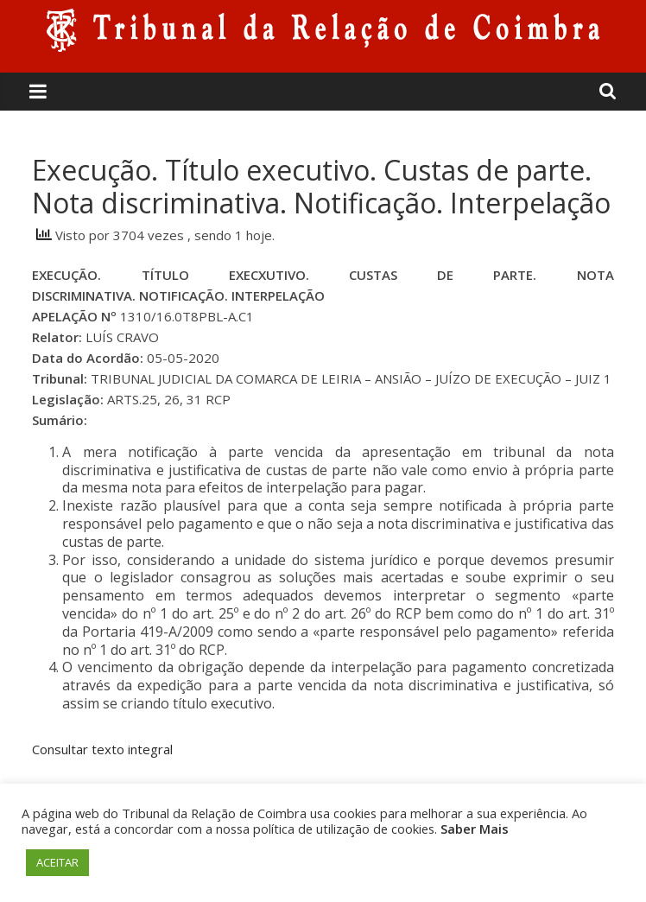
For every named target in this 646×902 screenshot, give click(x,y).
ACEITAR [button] (57, 862)
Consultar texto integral (102, 749)
